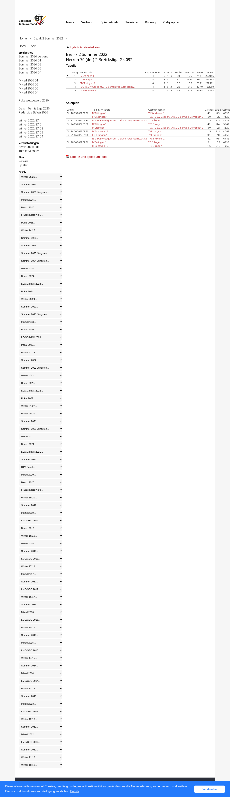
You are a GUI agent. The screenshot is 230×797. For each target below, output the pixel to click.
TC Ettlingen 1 (87, 79)
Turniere (131, 22)
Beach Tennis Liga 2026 (34, 108)
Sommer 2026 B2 (30, 64)
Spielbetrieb (109, 22)
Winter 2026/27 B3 (31, 132)
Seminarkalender (30, 147)
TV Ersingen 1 (87, 75)
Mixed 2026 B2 (28, 84)
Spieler (23, 165)
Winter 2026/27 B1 (31, 124)
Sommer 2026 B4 (30, 72)
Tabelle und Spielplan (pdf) (88, 157)
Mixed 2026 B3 (28, 88)
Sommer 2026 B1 (30, 60)
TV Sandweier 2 (88, 90)
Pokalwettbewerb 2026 (34, 100)
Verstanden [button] (210, 789)
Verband (87, 22)
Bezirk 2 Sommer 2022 (48, 38)
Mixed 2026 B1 (28, 80)
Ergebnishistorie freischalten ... (86, 47)
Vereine (24, 161)
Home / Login (28, 46)
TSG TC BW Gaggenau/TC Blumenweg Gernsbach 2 (107, 86)
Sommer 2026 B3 (30, 68)
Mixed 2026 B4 (28, 92)
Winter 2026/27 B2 (31, 128)
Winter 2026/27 (29, 120)
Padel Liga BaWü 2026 (33, 112)
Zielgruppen (171, 22)
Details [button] (74, 791)
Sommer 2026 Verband (34, 56)
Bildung (150, 22)
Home (23, 38)
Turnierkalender (29, 151)
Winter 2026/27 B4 (31, 136)
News (70, 22)
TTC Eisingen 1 (87, 83)
